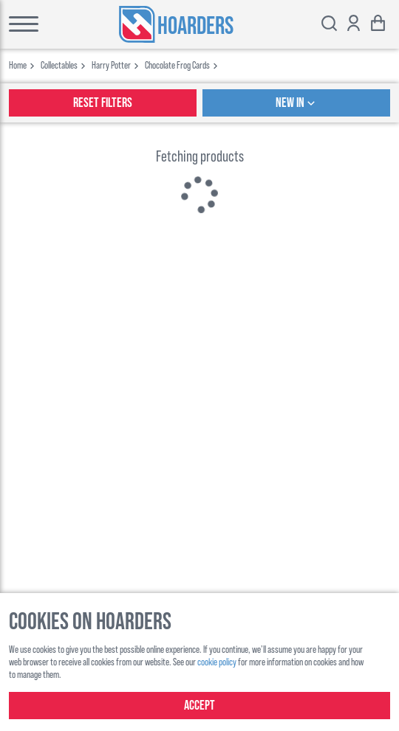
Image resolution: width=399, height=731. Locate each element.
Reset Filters (102, 103)
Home (18, 64)
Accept (199, 705)
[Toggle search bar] (329, 24)
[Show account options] (353, 24)
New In (297, 103)
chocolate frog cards (177, 64)
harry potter (111, 64)
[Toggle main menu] (24, 24)
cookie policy (216, 661)
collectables (59, 64)
